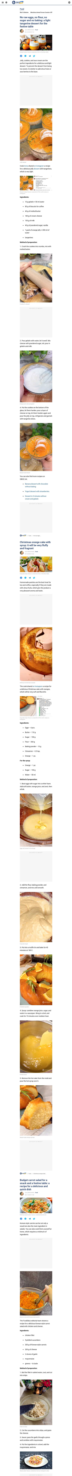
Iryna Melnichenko (29, 29)
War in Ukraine (24, 12)
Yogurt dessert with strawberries (37, 491)
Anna (26, 166)
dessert (36, 169)
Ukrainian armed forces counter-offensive (43, 12)
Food (36, 29)
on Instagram (39, 166)
